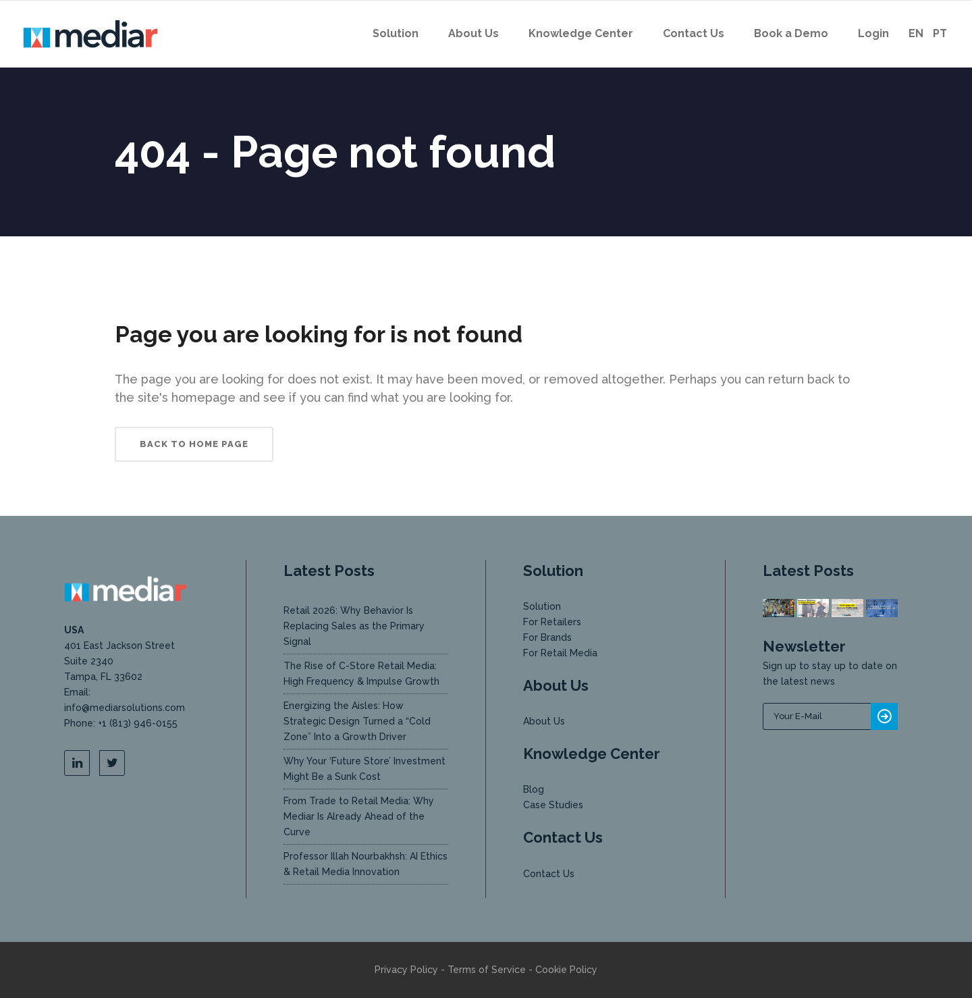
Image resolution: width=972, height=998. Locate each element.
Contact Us (548, 873)
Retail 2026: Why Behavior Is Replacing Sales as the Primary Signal (354, 626)
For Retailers (552, 621)
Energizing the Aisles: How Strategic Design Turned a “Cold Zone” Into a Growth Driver (357, 721)
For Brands (547, 637)
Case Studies (553, 804)
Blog (533, 789)
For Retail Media (560, 653)
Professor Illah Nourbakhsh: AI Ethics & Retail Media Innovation (366, 864)
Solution (542, 606)
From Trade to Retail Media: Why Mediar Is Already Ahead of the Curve (359, 816)
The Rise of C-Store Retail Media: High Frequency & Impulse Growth (361, 673)
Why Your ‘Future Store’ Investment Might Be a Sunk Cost (365, 769)
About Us (544, 721)
